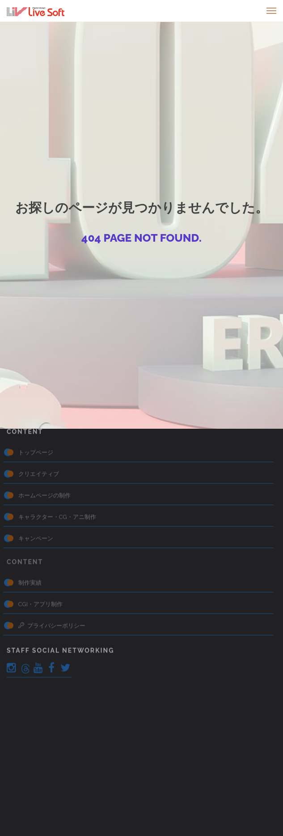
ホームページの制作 (44, 442)
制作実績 (30, 529)
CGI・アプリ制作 (40, 550)
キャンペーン (35, 485)
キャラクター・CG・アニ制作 (57, 463)
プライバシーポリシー (51, 572)
